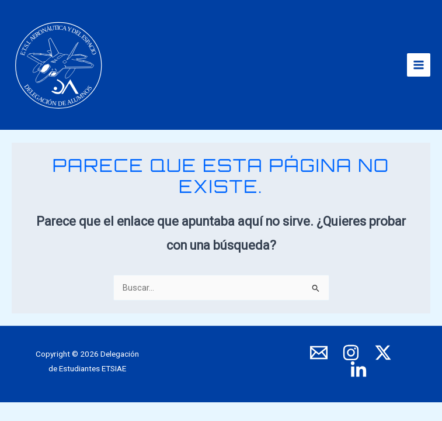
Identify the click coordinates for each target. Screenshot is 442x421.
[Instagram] (351, 352)
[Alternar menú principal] (418, 65)
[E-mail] (319, 352)
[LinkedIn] (358, 370)
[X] (383, 352)
